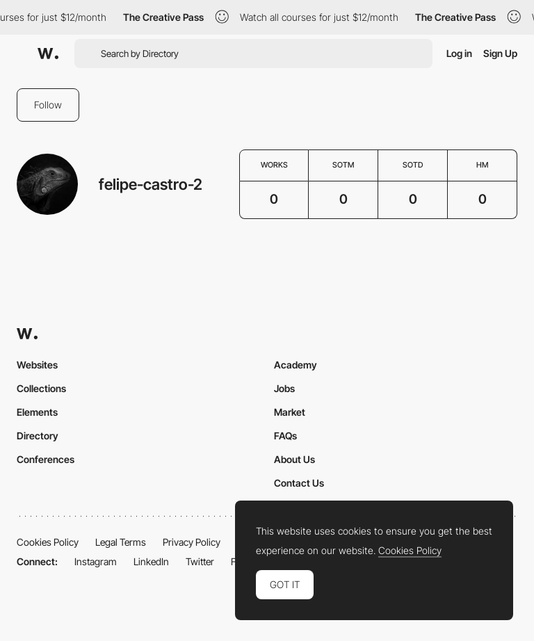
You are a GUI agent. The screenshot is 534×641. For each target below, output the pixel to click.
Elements (37, 412)
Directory (37, 435)
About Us (294, 459)
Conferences (45, 459)
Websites (37, 365)
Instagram (95, 561)
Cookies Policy (48, 542)
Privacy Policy (191, 542)
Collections (41, 388)
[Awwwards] (48, 53)
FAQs (285, 435)
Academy (295, 365)
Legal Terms (120, 542)
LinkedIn (151, 561)
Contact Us (299, 483)
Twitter (200, 561)
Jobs (284, 388)
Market (289, 412)
